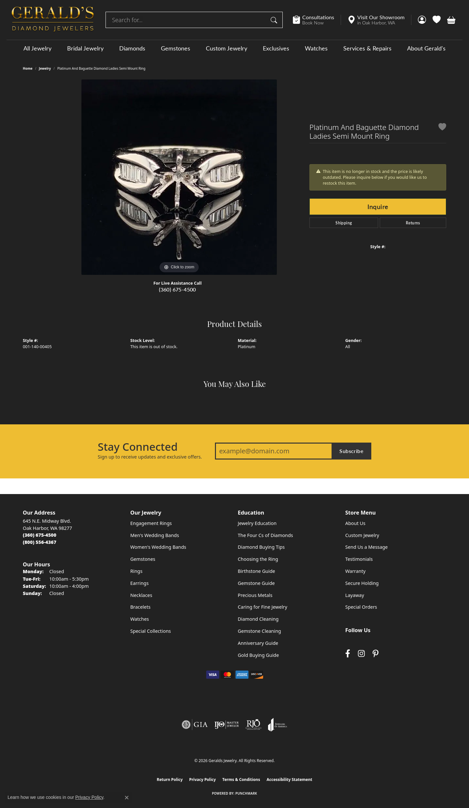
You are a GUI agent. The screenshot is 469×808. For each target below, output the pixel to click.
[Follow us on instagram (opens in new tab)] (361, 653)
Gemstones (175, 48)
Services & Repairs (367, 48)
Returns (413, 222)
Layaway (354, 595)
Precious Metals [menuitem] (255, 595)
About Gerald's (426, 48)
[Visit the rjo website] (253, 724)
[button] (422, 19)
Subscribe (351, 450)
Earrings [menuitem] (139, 583)
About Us (355, 523)
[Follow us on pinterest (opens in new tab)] (375, 653)
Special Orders (361, 607)
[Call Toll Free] (39, 542)
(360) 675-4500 (177, 289)
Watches (316, 48)
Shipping (343, 222)
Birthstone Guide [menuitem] (256, 571)
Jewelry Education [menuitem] (257, 523)
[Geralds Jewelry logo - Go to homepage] (52, 20)
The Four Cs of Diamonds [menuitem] (265, 535)
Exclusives (276, 48)
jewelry (45, 68)
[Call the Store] (39, 535)
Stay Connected (138, 446)
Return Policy (170, 779)
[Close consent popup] (127, 798)
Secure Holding (362, 583)
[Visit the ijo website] (226, 724)
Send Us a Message (366, 547)
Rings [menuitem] (136, 571)
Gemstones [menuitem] (142, 559)
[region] (179, 177)
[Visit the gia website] (195, 724)
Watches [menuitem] (139, 619)
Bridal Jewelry (85, 48)
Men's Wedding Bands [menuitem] (154, 535)
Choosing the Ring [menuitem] (258, 559)
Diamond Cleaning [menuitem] (258, 619)
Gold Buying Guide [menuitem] (258, 655)
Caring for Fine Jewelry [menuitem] (262, 607)
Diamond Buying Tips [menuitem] (261, 547)
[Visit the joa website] (277, 724)
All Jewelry (37, 48)
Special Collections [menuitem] (150, 631)
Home (28, 68)
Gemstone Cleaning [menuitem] (259, 631)
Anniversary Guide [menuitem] (258, 643)
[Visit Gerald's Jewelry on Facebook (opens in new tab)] (347, 653)
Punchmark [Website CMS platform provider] (246, 793)
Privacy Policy (202, 779)
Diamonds (132, 48)
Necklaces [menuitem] (141, 595)
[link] (316, 19)
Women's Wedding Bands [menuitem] (158, 547)
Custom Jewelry (226, 48)
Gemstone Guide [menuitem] (256, 583)
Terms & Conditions (241, 779)
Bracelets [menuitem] (140, 607)
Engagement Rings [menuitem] (151, 523)
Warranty (355, 571)
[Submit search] (274, 20)
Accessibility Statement (289, 779)
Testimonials (359, 559)
